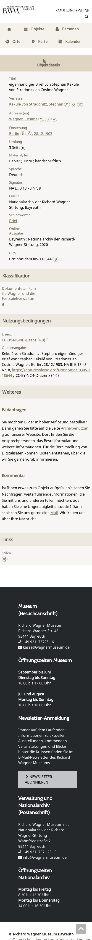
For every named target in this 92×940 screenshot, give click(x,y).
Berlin (14, 133)
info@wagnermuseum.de (45, 857)
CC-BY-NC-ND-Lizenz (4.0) (23, 340)
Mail (54, 512)
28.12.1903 (43, 133)
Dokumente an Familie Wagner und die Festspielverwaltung (19, 296)
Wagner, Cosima (23, 118)
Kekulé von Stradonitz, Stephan (36, 104)
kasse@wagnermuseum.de (46, 647)
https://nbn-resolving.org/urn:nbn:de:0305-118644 (46, 372)
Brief (13, 220)
